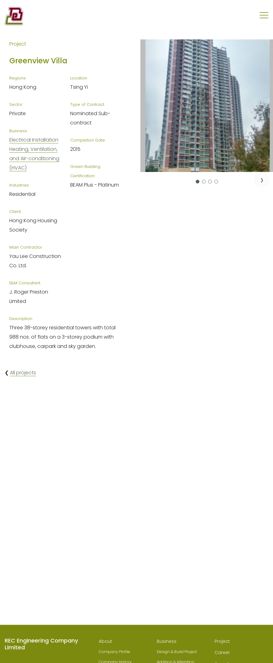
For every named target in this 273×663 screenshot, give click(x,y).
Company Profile (114, 651)
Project (222, 641)
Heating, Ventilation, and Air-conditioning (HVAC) (34, 158)
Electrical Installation (33, 139)
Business (166, 641)
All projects (23, 372)
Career (222, 652)
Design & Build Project (177, 651)
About (105, 641)
